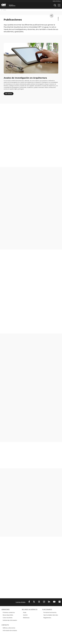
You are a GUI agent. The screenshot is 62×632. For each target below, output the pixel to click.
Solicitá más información (10, 620)
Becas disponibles (8, 615)
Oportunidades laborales (50, 615)
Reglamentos (47, 618)
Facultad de (17, 4)
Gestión (25, 615)
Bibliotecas (26, 618)
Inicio (4, 9)
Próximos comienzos (9, 612)
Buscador (55, 5)
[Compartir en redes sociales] (51, 15)
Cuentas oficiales (20, 602)
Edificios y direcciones (9, 628)
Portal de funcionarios (49, 612)
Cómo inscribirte (7, 618)
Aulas (24, 612)
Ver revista (8, 93)
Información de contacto (10, 630)
